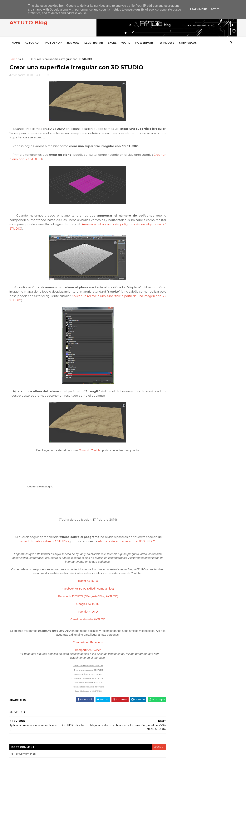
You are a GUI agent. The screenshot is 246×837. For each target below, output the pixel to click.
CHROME (175, 406)
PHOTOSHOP (54, 42)
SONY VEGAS (189, 42)
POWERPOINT (146, 42)
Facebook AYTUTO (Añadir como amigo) (84, 589)
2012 (174, 331)
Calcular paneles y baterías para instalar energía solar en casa (209, 204)
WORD (127, 42)
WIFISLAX (175, 581)
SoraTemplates (31, 832)
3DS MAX (74, 42)
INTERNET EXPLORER (182, 464)
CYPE (173, 412)
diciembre (177, 270)
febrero (176, 316)
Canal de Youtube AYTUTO (84, 620)
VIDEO (174, 561)
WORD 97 (176, 620)
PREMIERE (176, 510)
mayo (174, 302)
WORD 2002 (177, 607)
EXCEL (113, 42)
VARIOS (174, 555)
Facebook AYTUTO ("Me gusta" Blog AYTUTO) (85, 597)
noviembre (178, 275)
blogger (151, 747)
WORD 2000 (177, 600)
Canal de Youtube (86, 450)
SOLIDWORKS (178, 535)
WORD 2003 (177, 613)
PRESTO (175, 516)
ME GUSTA (227, 132)
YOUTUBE (183, 163)
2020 (174, 253)
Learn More (198, 9)
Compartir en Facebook (85, 643)
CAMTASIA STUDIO (181, 399)
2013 (174, 326)
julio (173, 293)
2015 (174, 262)
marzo (175, 311)
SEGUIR (228, 142)
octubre (176, 279)
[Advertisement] (200, 84)
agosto (175, 289)
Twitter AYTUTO (84, 581)
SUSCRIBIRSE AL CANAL (221, 163)
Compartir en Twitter (85, 650)
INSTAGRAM (184, 153)
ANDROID (176, 380)
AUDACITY (176, 386)
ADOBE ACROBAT (181, 367)
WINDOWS (168, 42)
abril (173, 307)
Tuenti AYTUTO (85, 612)
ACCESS (175, 360)
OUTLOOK (176, 484)
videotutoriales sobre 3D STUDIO (41, 542)
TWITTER (183, 142)
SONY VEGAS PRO (180, 549)
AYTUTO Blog (30, 23)
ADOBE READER (180, 373)
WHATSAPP (177, 574)
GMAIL (174, 438)
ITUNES (174, 471)
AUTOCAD (33, 42)
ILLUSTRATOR (94, 42)
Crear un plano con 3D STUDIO (34, 160)
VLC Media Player (181, 568)
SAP (172, 529)
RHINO (174, 522)
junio (174, 298)
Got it (214, 9)
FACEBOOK (184, 132)
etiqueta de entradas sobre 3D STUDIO (123, 542)
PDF (172, 490)
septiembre (178, 284)
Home (17, 42)
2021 (174, 248)
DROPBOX (176, 419)
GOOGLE (175, 445)
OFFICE (174, 477)
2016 (174, 257)
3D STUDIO (27, 58)
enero (174, 321)
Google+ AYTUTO (84, 604)
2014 (174, 266)
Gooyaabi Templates (69, 832)
